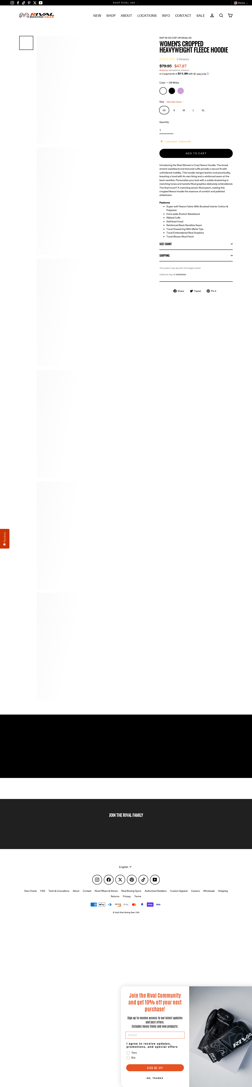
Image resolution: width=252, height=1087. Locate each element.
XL (203, 111)
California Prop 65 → (175, 290)
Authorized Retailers (156, 896)
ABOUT (126, 15)
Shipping (163, 70)
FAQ (42, 896)
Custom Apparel (179, 896)
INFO (166, 15)
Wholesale (209, 896)
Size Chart (196, 259)
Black (172, 91)
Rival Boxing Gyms (131, 896)
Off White (163, 91)
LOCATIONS (147, 15)
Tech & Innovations (58, 896)
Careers (195, 896)
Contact (87, 896)
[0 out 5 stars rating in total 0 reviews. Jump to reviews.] (174, 59)
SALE (201, 15)
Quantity (164, 124)
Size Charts (30, 896)
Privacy (127, 901)
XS (164, 111)
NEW (97, 15)
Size (173, 103)
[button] (196, 74)
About (76, 896)
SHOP (110, 15)
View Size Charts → (177, 103)
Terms (137, 901)
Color (170, 83)
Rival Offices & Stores (106, 896)
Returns (115, 901)
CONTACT (183, 15)
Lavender (180, 91)
